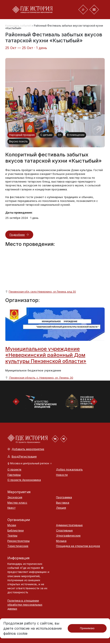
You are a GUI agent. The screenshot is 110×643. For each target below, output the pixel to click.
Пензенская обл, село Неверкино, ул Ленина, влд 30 (42, 291)
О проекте (14, 469)
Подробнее (17, 234)
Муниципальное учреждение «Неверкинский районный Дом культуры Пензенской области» (45, 355)
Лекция (61, 507)
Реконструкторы (18, 540)
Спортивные (64, 530)
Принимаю (87, 628)
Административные (69, 525)
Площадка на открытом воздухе (78, 546)
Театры (12, 535)
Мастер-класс (17, 502)
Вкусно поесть (18, 141)
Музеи (11, 525)
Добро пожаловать (69, 469)
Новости (62, 474)
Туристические (17, 546)
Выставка (62, 502)
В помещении (75, 134)
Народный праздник (22, 134)
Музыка (61, 540)
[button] (30, 463)
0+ (59, 134)
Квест (11, 507)
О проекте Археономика (24, 480)
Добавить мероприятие (26, 449)
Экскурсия (14, 497)
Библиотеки (15, 530)
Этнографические (68, 535)
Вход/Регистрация (22, 456)
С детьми (46, 134)
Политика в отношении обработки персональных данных (24, 604)
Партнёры (14, 474)
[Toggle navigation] (83, 9)
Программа (64, 497)
